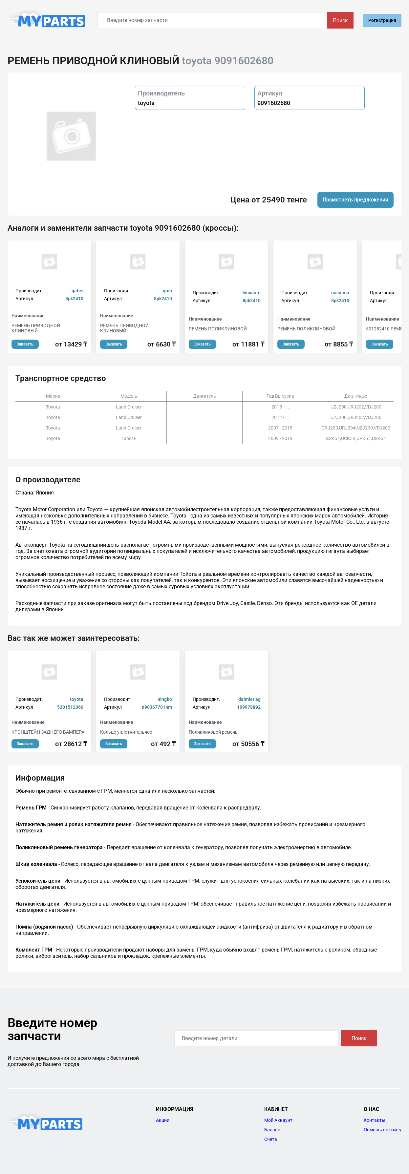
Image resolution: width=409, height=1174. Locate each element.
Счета (270, 1139)
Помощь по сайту (382, 1129)
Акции (162, 1120)
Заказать (25, 344)
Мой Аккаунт (278, 1120)
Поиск (340, 20)
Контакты (374, 1120)
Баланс (272, 1129)
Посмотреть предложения (355, 200)
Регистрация (382, 20)
